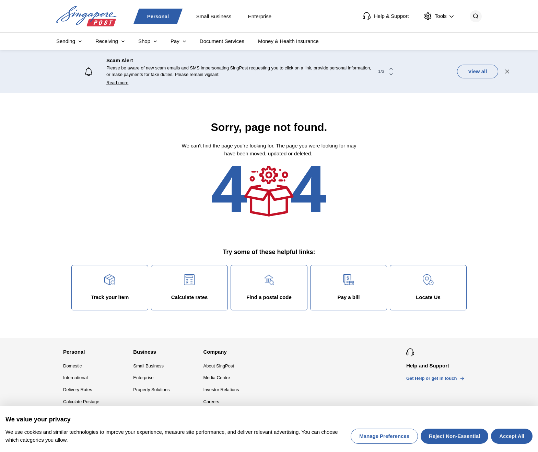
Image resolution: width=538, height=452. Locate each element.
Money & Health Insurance (288, 41)
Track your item (110, 287)
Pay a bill (348, 287)
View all (477, 71)
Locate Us (428, 287)
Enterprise (259, 16)
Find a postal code (269, 287)
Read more (117, 82)
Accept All (511, 436)
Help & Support (386, 16)
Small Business (214, 16)
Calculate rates (189, 287)
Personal (158, 16)
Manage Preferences (384, 436)
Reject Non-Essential (454, 436)
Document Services (222, 41)
